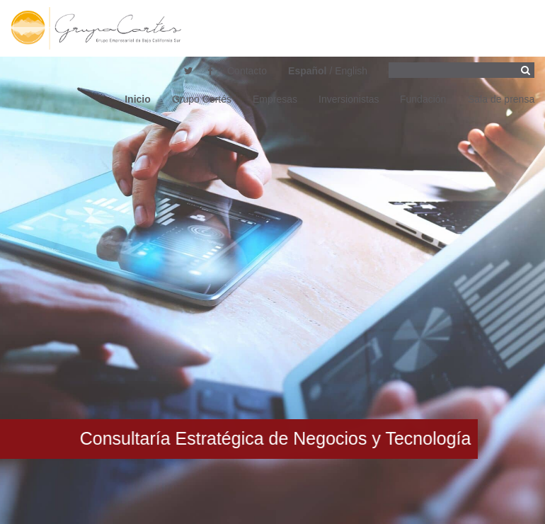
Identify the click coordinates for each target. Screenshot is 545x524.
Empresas (275, 99)
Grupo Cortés (201, 99)
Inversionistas (349, 99)
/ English (327, 70)
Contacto (247, 70)
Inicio (138, 99)
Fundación (423, 99)
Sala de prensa (501, 99)
